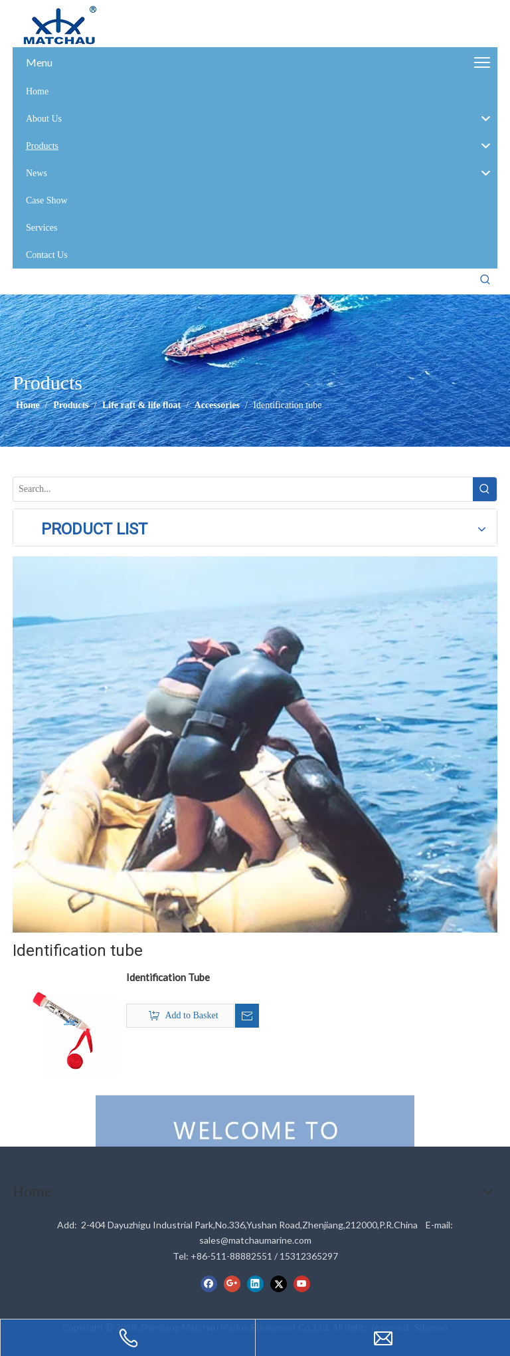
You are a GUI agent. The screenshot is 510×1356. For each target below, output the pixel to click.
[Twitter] (278, 1283)
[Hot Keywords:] (485, 280)
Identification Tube (168, 977)
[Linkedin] (255, 1283)
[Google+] (232, 1283)
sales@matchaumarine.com (255, 1240)
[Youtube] (302, 1283)
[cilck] (255, 744)
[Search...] (243, 489)
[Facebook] (209, 1283)
